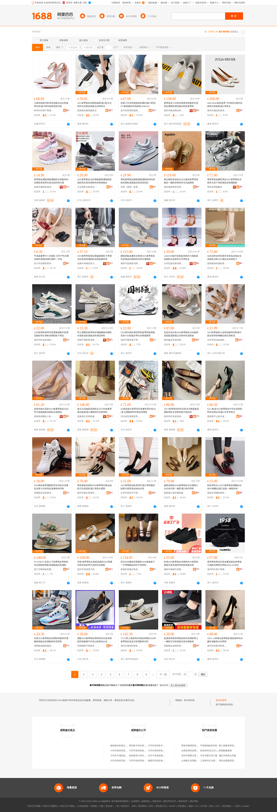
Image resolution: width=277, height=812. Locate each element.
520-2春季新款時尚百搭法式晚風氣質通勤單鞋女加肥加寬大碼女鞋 (181, 410)
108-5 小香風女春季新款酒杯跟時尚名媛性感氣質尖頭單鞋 (225, 640)
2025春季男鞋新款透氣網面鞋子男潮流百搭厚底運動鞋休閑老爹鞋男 (94, 257)
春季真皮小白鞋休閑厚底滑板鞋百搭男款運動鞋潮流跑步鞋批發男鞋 (181, 104)
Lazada (245, 806)
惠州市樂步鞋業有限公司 (87, 493)
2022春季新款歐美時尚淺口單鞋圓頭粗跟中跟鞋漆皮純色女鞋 (138, 487)
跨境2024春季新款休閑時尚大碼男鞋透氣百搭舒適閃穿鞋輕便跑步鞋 (181, 563)
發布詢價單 (221, 700)
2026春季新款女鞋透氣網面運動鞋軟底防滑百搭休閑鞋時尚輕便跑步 (94, 181)
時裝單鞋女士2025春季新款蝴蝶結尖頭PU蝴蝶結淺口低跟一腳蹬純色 (224, 487)
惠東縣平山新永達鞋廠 (217, 416)
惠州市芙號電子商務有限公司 (87, 569)
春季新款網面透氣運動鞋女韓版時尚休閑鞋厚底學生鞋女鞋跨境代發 (51, 181)
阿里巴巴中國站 (67, 806)
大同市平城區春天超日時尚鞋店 (125, 755)
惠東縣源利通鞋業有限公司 (217, 263)
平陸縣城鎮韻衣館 (208, 745)
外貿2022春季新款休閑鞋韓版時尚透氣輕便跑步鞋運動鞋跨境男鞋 (51, 640)
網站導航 (193, 801)
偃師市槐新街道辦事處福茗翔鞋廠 (174, 569)
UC (196, 806)
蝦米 (151, 806)
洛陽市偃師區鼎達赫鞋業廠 (44, 187)
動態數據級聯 (225, 750)
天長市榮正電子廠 (208, 755)
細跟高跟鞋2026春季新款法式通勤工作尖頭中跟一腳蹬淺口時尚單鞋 (181, 487)
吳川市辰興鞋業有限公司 (44, 263)
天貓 (101, 806)
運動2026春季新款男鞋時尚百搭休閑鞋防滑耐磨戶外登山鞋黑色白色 (94, 640)
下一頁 (163, 674)
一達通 (236, 806)
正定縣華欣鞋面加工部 (87, 187)
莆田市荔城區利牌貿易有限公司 (130, 263)
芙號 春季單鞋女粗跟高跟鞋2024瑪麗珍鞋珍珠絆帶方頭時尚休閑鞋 (94, 563)
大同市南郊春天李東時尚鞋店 (162, 745)
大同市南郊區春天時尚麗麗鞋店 (144, 750)
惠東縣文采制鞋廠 (85, 416)
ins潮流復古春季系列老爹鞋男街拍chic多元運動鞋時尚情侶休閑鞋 (138, 410)
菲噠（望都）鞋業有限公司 (130, 187)
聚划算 (109, 806)
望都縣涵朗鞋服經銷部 (44, 646)
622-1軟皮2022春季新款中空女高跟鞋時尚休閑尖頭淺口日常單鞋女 (224, 410)
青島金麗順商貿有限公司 (230, 760)
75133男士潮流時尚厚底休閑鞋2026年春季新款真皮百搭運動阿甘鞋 (138, 640)
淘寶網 (93, 806)
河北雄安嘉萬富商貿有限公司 (130, 416)
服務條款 (146, 801)
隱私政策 (156, 801)
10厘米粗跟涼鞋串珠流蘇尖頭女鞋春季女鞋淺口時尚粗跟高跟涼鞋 (51, 104)
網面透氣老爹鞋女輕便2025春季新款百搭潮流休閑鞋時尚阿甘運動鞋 (138, 257)
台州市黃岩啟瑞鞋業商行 (217, 340)
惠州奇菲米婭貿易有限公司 (174, 416)
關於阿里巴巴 (169, 801)
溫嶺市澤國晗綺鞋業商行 (217, 493)
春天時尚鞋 (189, 700)
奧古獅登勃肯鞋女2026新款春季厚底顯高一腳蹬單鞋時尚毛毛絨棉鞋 (181, 181)
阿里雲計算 (160, 806)
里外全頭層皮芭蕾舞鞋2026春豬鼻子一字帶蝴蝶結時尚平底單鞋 (138, 563)
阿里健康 (226, 806)
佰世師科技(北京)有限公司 (212, 750)
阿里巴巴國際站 (50, 806)
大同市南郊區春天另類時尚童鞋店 (145, 760)
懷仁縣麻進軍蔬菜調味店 (230, 745)
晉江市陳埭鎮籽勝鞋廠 (44, 569)
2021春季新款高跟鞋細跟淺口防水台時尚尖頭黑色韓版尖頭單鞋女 (94, 104)
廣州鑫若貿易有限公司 (174, 340)
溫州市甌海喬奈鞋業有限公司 (174, 110)
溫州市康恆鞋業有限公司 (130, 646)
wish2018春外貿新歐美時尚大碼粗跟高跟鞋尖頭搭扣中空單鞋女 (181, 257)
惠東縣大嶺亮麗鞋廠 (173, 493)
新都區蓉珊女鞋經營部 (130, 569)
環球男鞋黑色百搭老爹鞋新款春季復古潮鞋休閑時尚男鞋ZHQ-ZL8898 (224, 563)
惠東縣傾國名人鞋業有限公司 (44, 416)
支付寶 (203, 806)
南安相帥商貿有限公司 (174, 187)
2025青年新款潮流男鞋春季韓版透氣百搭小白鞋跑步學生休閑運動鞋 (138, 334)
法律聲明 (135, 801)
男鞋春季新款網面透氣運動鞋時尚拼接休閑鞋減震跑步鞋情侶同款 (138, 181)
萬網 (190, 806)
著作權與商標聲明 (119, 801)
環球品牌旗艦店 (214, 187)
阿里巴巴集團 (34, 806)
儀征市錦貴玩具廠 (227, 755)
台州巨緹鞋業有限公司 (174, 263)
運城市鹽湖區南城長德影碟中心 (196, 745)
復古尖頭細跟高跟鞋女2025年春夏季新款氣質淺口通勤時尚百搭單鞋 (94, 410)
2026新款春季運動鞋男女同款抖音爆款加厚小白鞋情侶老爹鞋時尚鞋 (51, 487)
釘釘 (218, 806)
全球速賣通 (82, 806)
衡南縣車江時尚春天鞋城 (141, 755)
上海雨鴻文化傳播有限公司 (213, 760)
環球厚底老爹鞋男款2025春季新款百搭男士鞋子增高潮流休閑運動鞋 (224, 181)
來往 (211, 806)
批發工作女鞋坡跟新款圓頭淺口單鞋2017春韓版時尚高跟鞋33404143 (138, 104)
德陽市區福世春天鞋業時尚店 (162, 760)
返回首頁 (164, 685)
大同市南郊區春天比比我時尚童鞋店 (127, 760)
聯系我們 (183, 801)
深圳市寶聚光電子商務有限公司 (196, 755)
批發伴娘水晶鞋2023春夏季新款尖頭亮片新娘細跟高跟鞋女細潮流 (51, 410)
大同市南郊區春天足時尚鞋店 (162, 750)
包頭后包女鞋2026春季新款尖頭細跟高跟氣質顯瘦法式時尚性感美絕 (181, 334)
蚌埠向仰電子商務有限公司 (44, 110)
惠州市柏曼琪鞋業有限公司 (217, 646)
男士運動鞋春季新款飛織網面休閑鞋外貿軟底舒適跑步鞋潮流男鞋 (94, 334)
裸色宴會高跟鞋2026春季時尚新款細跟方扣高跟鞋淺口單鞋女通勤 (94, 487)
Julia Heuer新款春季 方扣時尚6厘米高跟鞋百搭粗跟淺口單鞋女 (224, 104)
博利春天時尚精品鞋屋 (139, 745)
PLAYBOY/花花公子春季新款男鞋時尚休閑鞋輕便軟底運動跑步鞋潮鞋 (51, 563)
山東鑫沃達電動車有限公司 (194, 760)
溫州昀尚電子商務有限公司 (217, 569)
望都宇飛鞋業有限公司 (87, 340)
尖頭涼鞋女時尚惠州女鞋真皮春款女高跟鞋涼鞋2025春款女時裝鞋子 (224, 257)
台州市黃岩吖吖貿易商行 (130, 493)
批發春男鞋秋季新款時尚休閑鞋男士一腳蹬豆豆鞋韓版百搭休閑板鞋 (181, 640)
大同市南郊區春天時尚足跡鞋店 (125, 750)
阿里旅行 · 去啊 (128, 806)
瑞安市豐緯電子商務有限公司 (130, 340)
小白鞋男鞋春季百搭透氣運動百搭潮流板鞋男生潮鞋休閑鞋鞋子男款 (51, 334)
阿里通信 (182, 806)
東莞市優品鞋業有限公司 (217, 110)
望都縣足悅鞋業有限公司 (44, 493)
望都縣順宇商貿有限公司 (87, 646)
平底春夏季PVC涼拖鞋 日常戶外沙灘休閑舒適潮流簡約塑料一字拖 (51, 257)
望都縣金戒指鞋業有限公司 (174, 646)
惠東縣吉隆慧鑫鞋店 (87, 110)
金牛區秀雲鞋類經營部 (130, 110)
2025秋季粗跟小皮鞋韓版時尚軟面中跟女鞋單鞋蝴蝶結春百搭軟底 (224, 334)
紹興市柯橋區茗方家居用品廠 (87, 263)
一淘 (116, 806)
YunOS (171, 806)
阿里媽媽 (142, 806)
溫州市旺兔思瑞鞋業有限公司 (44, 340)
